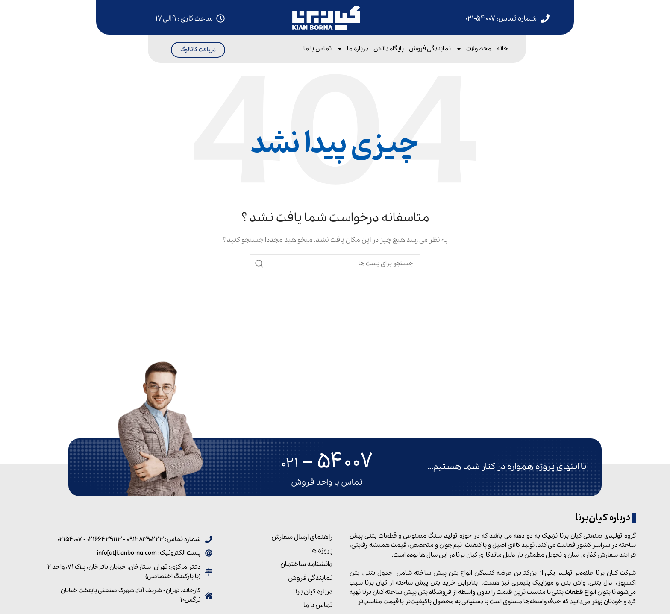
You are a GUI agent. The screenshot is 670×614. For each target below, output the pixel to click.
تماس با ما (317, 48)
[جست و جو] (335, 263)
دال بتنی (600, 583)
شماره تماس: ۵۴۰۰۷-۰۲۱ (501, 19)
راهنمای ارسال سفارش (301, 537)
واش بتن (573, 583)
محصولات (473, 48)
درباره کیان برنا (312, 591)
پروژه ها (321, 550)
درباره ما (352, 48)
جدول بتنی (378, 573)
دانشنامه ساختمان (306, 564)
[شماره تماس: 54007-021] (545, 18)
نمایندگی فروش (430, 48)
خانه (502, 48)
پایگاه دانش (388, 48)
